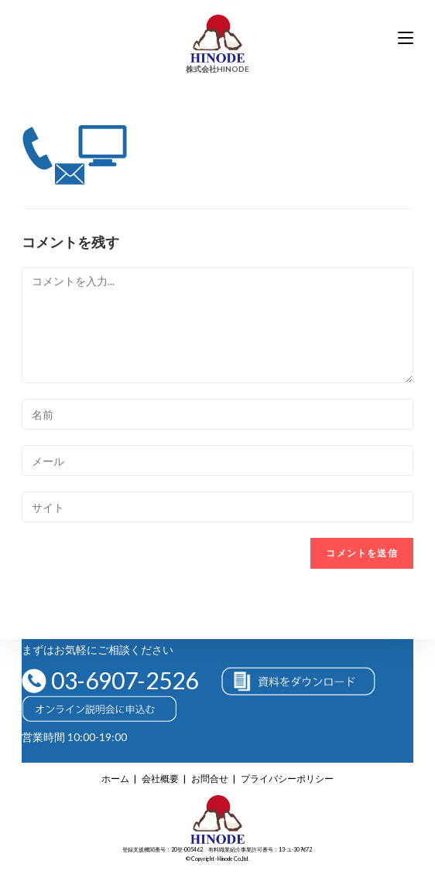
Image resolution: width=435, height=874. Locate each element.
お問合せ (209, 778)
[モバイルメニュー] (405, 38)
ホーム (115, 778)
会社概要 (160, 778)
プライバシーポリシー (287, 778)
